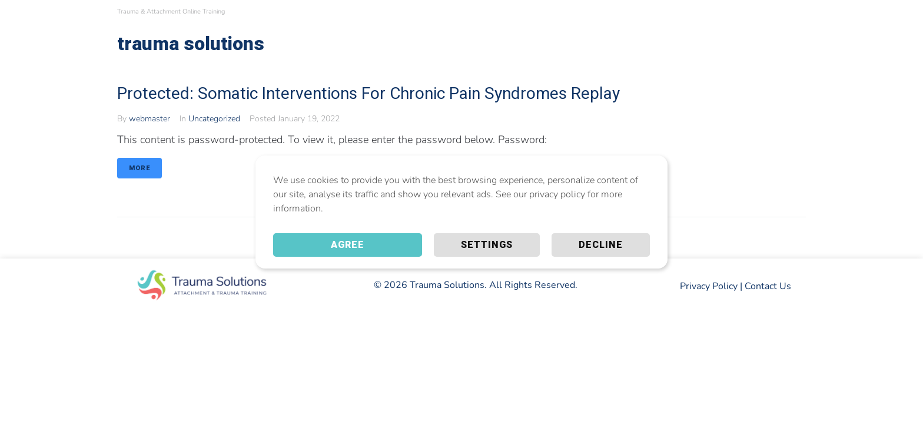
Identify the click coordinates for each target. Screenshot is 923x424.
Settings (487, 244)
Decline (601, 244)
